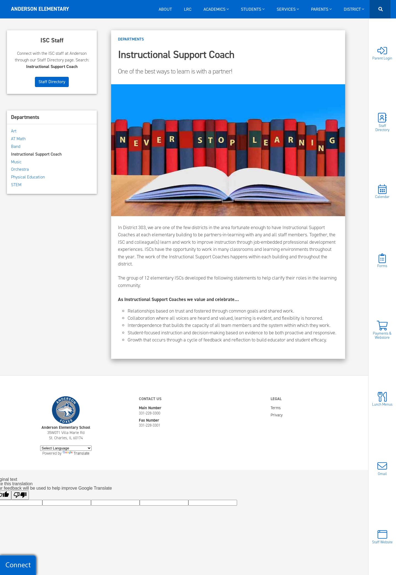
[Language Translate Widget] (66, 448)
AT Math (18, 139)
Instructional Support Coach (36, 154)
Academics (216, 9)
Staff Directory (382, 122)
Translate (76, 453)
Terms (276, 408)
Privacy (277, 415)
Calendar (382, 191)
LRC (187, 9)
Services (288, 9)
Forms (382, 260)
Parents (321, 9)
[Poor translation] (20, 495)
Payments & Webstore (382, 330)
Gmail (382, 468)
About (165, 9)
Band (15, 146)
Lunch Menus (382, 399)
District (354, 9)
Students (253, 9)
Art (13, 131)
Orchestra (20, 169)
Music (16, 162)
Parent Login (382, 53)
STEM (16, 185)
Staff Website (382, 537)
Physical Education (28, 177)
